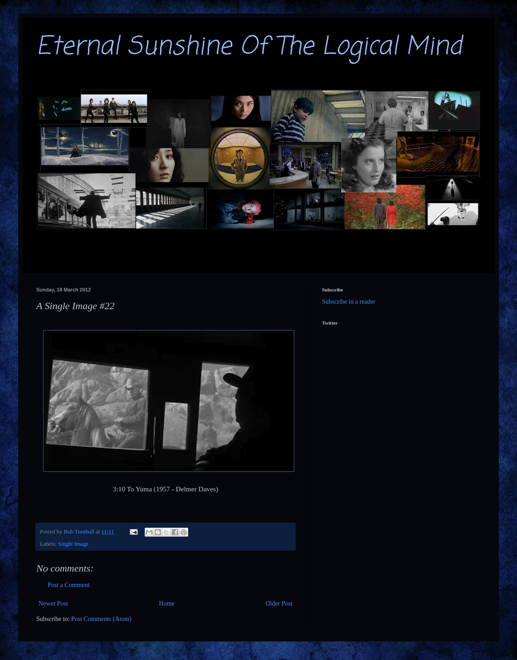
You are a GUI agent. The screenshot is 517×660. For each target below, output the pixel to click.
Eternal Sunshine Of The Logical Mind (249, 47)
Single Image (73, 544)
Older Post (279, 603)
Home (167, 603)
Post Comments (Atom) (101, 619)
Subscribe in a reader (349, 301)
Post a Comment (69, 585)
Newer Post (53, 603)
